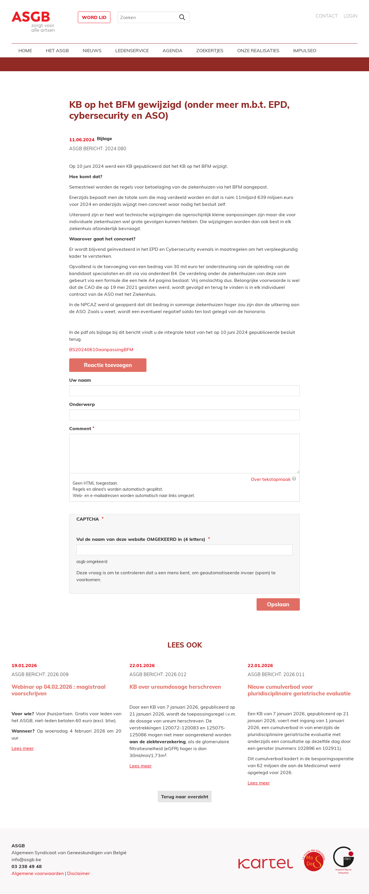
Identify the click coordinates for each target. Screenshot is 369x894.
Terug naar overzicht (184, 796)
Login (350, 16)
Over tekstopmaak (271, 479)
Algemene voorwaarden (38, 873)
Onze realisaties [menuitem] (258, 50)
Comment (80, 428)
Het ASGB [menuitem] (57, 50)
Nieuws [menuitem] (92, 50)
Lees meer (23, 748)
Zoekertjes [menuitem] (209, 50)
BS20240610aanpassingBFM (101, 349)
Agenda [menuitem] (172, 50)
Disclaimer (78, 873)
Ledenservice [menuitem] (132, 50)
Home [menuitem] (25, 50)
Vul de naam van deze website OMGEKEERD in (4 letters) (141, 539)
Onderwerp (82, 404)
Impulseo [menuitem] (304, 50)
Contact (327, 16)
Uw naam (80, 380)
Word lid (94, 17)
